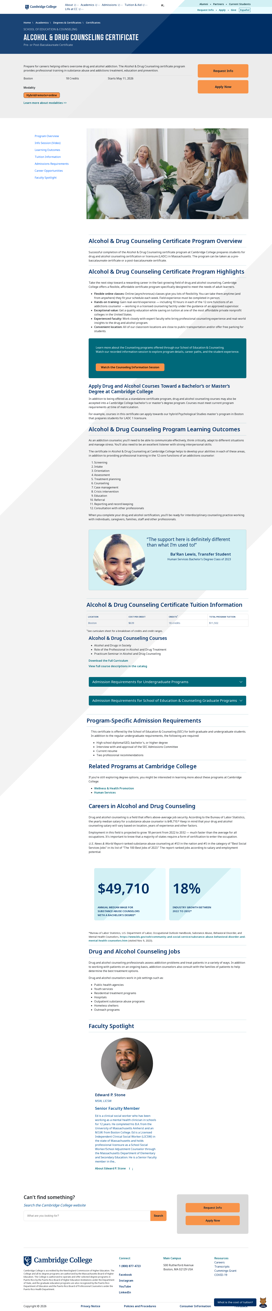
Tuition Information (48, 157)
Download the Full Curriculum (108, 661)
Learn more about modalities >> (45, 103)
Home (28, 22)
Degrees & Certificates (67, 22)
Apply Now (223, 87)
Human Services (105, 792)
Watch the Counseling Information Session (130, 367)
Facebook (125, 1275)
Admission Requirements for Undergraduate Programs (140, 681)
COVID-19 (220, 1275)
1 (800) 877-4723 (130, 1266)
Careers (219, 1262)
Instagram (126, 1280)
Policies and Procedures (140, 1306)
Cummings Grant (225, 1271)
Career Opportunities (49, 171)
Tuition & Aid (133, 5)
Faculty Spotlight (46, 177)
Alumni (203, 4)
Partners (218, 4)
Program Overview (47, 136)
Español (244, 10)
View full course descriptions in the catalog (118, 666)
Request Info (205, 10)
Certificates (93, 22)
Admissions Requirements (52, 164)
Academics (87, 5)
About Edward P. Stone (114, 1168)
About (69, 5)
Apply (222, 10)
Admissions (109, 5)
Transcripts (222, 1266)
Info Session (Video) (48, 143)
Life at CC (71, 9)
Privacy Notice (90, 1306)
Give (233, 10)
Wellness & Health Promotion (114, 788)
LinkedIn (125, 1292)
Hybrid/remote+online (42, 95)
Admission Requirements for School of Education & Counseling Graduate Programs (164, 700)
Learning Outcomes (47, 150)
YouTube (125, 1286)
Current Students (239, 4)
